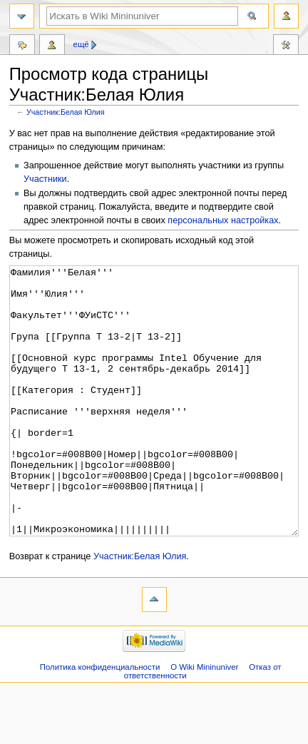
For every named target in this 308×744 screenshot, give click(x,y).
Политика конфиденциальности (100, 720)
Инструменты (286, 46)
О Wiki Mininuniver (204, 720)
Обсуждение (22, 46)
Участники (45, 179)
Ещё (81, 44)
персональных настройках (223, 220)
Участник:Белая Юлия (65, 112)
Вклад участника (52, 46)
